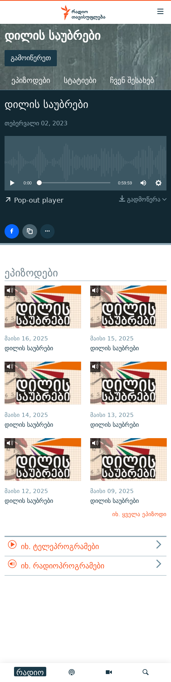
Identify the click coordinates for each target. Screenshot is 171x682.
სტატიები (80, 80)
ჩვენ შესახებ (132, 80)
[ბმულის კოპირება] (29, 231)
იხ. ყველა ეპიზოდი (139, 514)
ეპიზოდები (30, 80)
